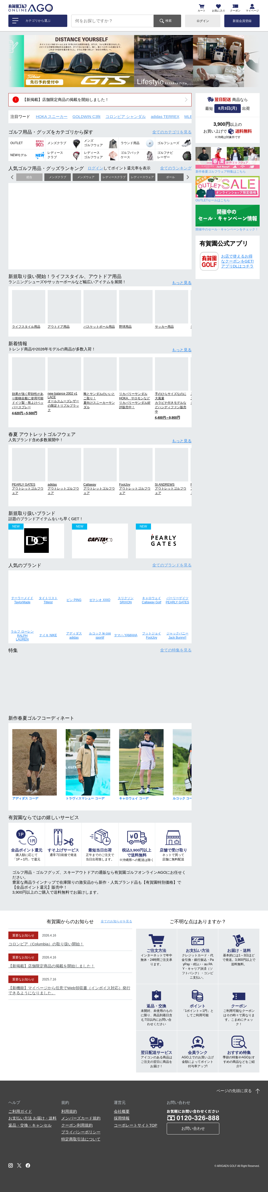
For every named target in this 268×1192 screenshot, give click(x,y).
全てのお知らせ (116, 921)
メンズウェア (85, 177)
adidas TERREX (165, 116)
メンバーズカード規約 (80, 1118)
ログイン (203, 21)
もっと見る (182, 282)
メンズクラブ (57, 177)
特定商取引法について (80, 1139)
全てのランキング (176, 168)
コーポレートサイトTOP (135, 1125)
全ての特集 (176, 650)
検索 (168, 20)
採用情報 (122, 1118)
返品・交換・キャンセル (30, 1125)
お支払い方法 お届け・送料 (32, 1118)
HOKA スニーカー (52, 116)
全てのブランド (172, 565)
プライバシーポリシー (80, 1132)
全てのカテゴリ (172, 132)
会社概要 (122, 1111)
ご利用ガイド (20, 1111)
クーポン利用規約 (77, 1125)
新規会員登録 (242, 21)
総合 (29, 177)
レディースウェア (142, 177)
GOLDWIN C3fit (86, 116)
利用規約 (69, 1111)
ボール (170, 177)
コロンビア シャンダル (125, 116)
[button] (16, 61)
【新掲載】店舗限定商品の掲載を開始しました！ (66, 99)
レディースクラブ (114, 177)
